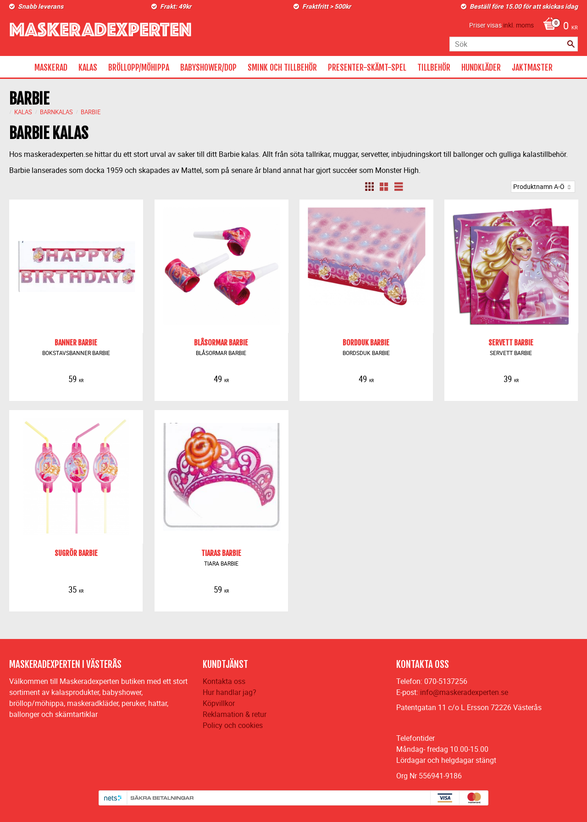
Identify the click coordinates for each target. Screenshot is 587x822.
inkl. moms (518, 25)
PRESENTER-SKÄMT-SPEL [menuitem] (367, 67)
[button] (369, 187)
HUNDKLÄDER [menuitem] (481, 67)
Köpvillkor (219, 703)
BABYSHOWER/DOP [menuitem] (208, 67)
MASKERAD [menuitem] (50, 67)
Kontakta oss (224, 681)
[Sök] (571, 44)
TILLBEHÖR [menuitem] (433, 67)
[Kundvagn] (558, 26)
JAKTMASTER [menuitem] (532, 67)
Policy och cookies (233, 725)
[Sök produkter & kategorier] (513, 44)
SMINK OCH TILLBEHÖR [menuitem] (282, 67)
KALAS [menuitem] (87, 67)
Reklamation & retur (234, 714)
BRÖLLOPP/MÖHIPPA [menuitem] (138, 67)
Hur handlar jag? (229, 692)
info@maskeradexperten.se (464, 692)
